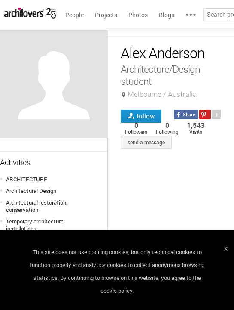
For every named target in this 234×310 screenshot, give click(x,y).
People (74, 15)
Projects (106, 15)
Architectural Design (31, 191)
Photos (138, 15)
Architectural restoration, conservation (36, 206)
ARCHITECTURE (26, 179)
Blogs (166, 15)
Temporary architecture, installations (35, 224)
